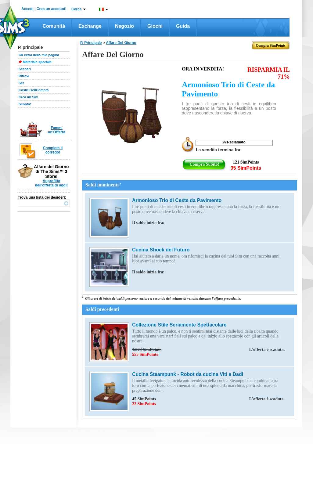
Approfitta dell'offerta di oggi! (51, 183)
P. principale (91, 43)
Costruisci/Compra (34, 90)
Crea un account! (52, 9)
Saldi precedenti (102, 309)
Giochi (155, 26)
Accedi (27, 9)
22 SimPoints (144, 404)
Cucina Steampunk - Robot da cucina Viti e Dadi (187, 374)
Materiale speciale (37, 62)
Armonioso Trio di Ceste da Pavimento (228, 89)
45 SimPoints (208, 399)
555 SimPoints (145, 354)
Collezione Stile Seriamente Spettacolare (179, 324)
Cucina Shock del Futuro (160, 249)
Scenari (25, 69)
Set (21, 83)
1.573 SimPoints (208, 349)
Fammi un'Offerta (56, 130)
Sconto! (25, 104)
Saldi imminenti (103, 184)
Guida (183, 26)
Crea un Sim (28, 97)
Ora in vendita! (203, 68)
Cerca (76, 9)
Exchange (90, 26)
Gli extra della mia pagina (39, 55)
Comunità (54, 26)
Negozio (124, 26)
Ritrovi (24, 76)
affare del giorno (121, 43)
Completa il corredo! (53, 150)
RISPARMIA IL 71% (268, 73)
